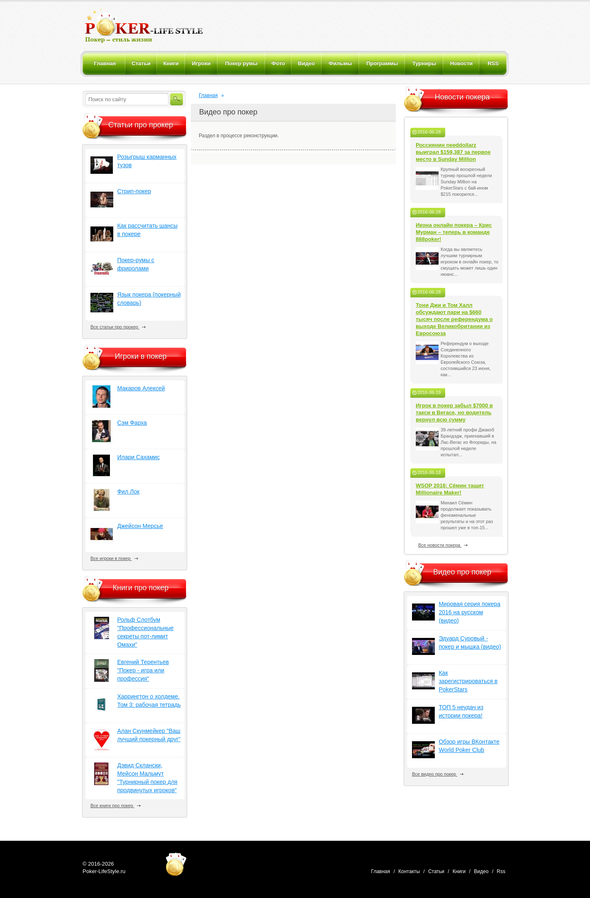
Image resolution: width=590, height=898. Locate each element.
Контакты (409, 871)
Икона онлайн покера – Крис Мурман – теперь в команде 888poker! (454, 232)
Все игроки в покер (114, 558)
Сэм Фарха (131, 422)
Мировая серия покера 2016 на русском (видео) (469, 612)
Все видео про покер (437, 773)
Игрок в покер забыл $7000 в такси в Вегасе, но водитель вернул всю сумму (454, 412)
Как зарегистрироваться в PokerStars (468, 681)
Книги (459, 871)
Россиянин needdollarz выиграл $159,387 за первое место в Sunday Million (453, 152)
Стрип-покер (134, 191)
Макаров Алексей (141, 388)
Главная (208, 95)
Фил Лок (128, 491)
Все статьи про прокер (118, 326)
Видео (481, 871)
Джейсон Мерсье (140, 526)
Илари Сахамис (138, 457)
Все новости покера (443, 545)
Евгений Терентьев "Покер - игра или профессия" (142, 670)
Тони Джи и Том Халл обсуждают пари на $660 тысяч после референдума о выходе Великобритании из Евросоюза (454, 319)
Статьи (436, 871)
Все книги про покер (115, 805)
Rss (501, 871)
